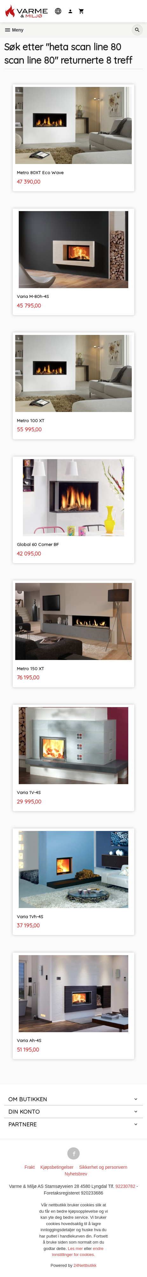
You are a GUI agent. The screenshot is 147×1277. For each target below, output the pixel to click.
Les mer (76, 1248)
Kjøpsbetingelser (56, 1167)
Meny (13, 29)
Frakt (29, 1167)
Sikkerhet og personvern (103, 1167)
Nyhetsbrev (76, 1173)
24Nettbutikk (85, 1265)
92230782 (125, 1186)
